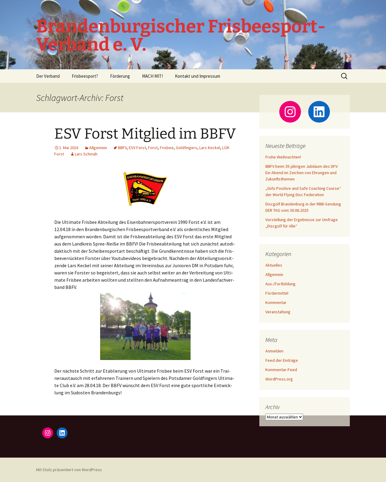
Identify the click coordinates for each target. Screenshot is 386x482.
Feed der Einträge (281, 360)
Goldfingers (186, 147)
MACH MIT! (152, 76)
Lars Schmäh (86, 154)
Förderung (120, 76)
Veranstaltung (277, 312)
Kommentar (275, 302)
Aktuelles (273, 265)
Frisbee (167, 147)
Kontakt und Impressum (197, 76)
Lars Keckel (209, 147)
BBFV (122, 147)
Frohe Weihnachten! (283, 157)
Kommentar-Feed (281, 369)
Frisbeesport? (85, 76)
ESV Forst (137, 147)
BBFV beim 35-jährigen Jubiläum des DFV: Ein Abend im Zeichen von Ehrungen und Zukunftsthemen (301, 173)
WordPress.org (279, 379)
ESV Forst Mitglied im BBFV (145, 133)
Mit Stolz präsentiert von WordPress (69, 469)
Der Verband (48, 76)
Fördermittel (276, 293)
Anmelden (274, 351)
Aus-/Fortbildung (280, 283)
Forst (153, 147)
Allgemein (98, 147)
